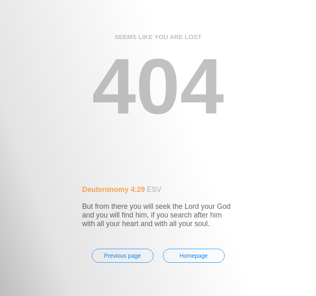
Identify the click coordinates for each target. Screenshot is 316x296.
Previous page (122, 255)
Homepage (193, 255)
